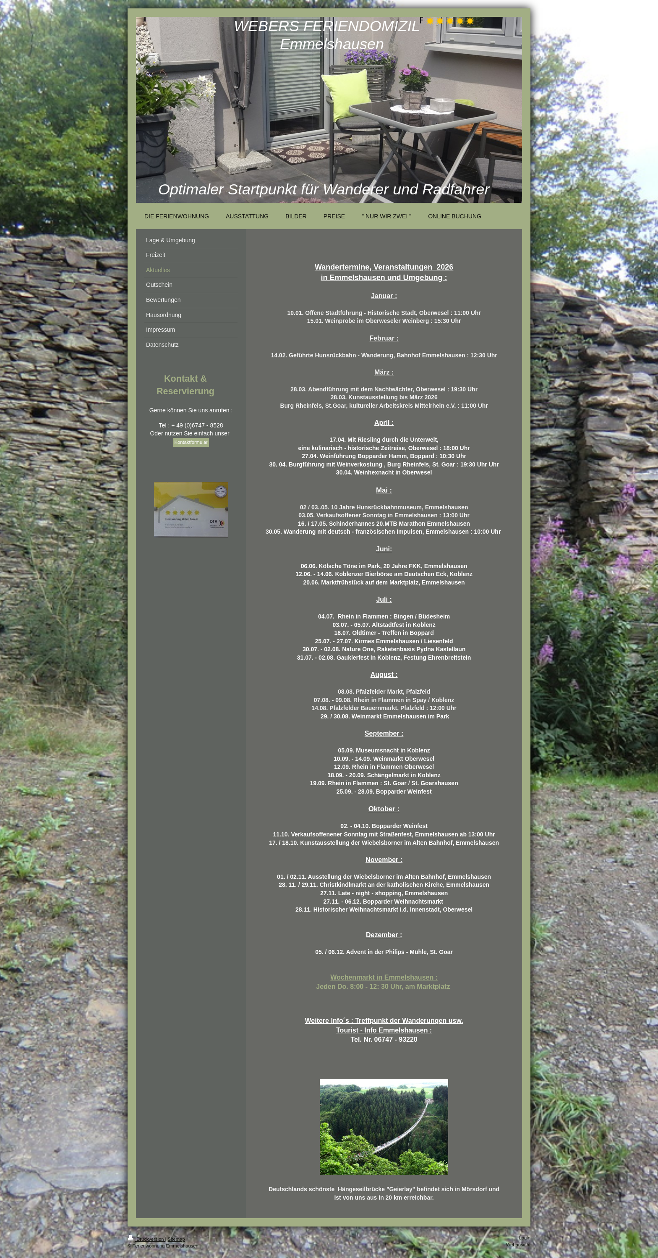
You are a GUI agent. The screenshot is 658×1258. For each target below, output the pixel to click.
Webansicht (518, 1244)
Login (524, 1237)
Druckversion (146, 1239)
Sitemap (176, 1239)
